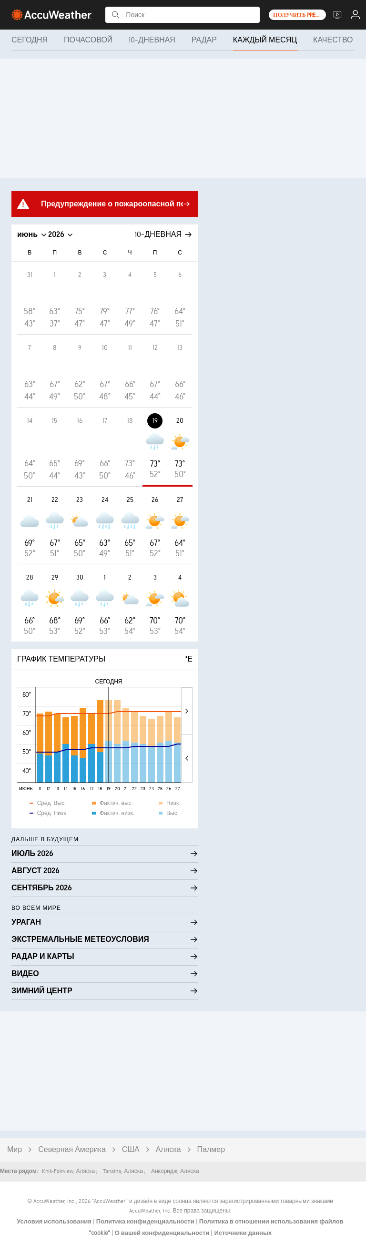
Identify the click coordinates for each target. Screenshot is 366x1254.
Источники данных (243, 1233)
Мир (14, 1149)
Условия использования (55, 1221)
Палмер (211, 1149)
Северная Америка (72, 1149)
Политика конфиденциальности (146, 1221)
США (131, 1149)
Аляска (168, 1149)
